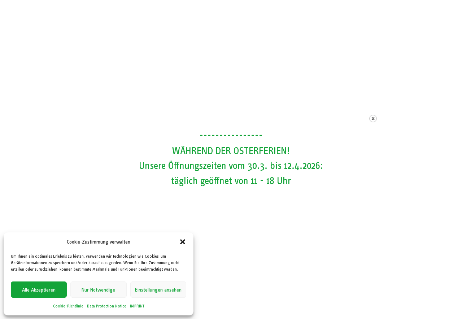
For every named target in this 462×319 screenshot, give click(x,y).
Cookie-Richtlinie (68, 306)
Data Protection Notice (106, 306)
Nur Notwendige (98, 290)
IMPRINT (137, 306)
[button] (182, 241)
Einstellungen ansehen (158, 290)
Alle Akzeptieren (39, 290)
